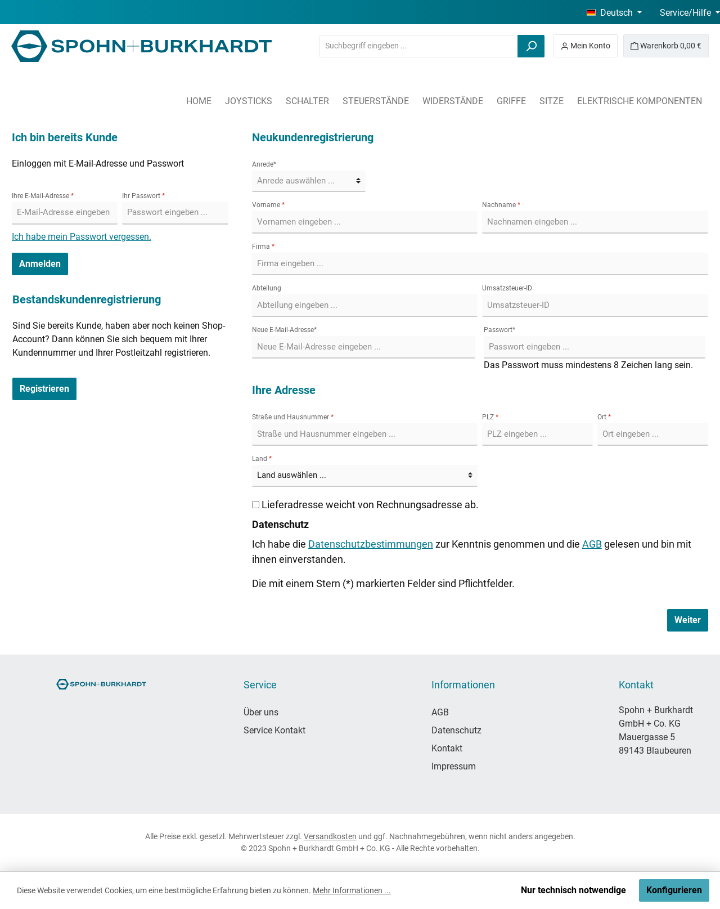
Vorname (268, 205)
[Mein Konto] (586, 45)
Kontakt (446, 748)
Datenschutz (456, 730)
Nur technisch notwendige (573, 890)
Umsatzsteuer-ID (507, 288)
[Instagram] (74, 748)
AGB (592, 544)
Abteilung (266, 288)
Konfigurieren (674, 890)
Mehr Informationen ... (352, 890)
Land (262, 459)
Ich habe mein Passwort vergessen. (81, 236)
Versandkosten (330, 836)
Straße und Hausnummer (293, 417)
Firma (263, 246)
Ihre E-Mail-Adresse (43, 196)
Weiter (687, 620)
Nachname (501, 205)
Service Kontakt (274, 730)
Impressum (453, 766)
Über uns (261, 712)
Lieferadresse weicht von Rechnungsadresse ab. (370, 505)
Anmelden (40, 263)
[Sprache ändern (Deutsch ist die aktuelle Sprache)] (614, 13)
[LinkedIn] (167, 748)
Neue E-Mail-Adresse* (284, 330)
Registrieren (44, 388)
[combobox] (419, 46)
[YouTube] (105, 748)
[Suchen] (531, 46)
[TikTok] (136, 748)
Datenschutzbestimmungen (370, 544)
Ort (604, 417)
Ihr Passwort (143, 196)
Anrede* (264, 164)
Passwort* (499, 330)
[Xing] (198, 748)
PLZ (490, 417)
